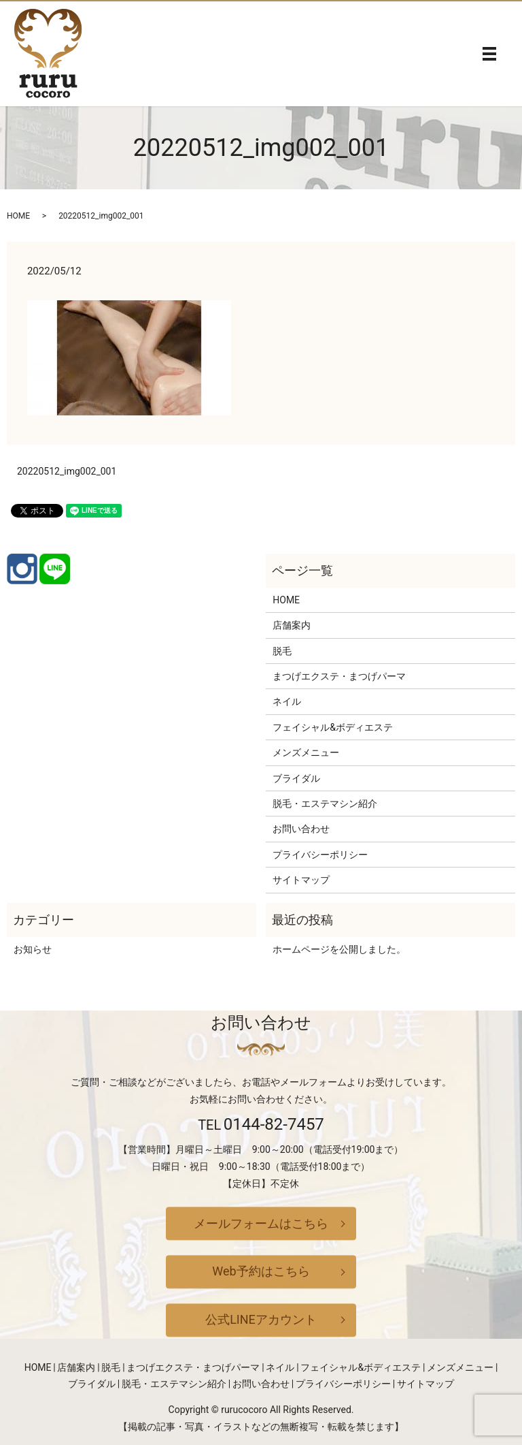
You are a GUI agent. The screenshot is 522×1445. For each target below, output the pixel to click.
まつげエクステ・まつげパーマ (339, 676)
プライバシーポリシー (320, 854)
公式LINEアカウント (261, 1319)
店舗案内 (292, 625)
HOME (18, 216)
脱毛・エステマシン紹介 (325, 803)
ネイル (287, 701)
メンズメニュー (306, 752)
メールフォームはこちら (261, 1223)
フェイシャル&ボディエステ (333, 727)
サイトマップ (301, 879)
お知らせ (33, 949)
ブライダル (296, 778)
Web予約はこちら (260, 1272)
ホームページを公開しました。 (339, 949)
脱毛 (282, 651)
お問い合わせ (301, 828)
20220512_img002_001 (66, 471)
